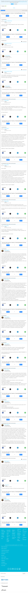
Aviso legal (13, 535)
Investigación (3, 562)
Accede (7, 15)
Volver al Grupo (3, 10)
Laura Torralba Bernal (8, 20)
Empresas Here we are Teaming (19, 534)
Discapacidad (3, 553)
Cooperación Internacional (5, 550)
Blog (2, 538)
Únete (14, 7)
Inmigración (3, 560)
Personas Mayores (4, 563)
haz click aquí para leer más (22, 1)
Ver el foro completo (24, 10)
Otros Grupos (3, 565)
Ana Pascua (7, 484)
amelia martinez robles (8, 71)
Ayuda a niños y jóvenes (4, 558)
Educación (2, 555)
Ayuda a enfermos (4, 548)
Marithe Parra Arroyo (8, 43)
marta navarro (7, 55)
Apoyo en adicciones (4, 546)
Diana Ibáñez (6, 100)
